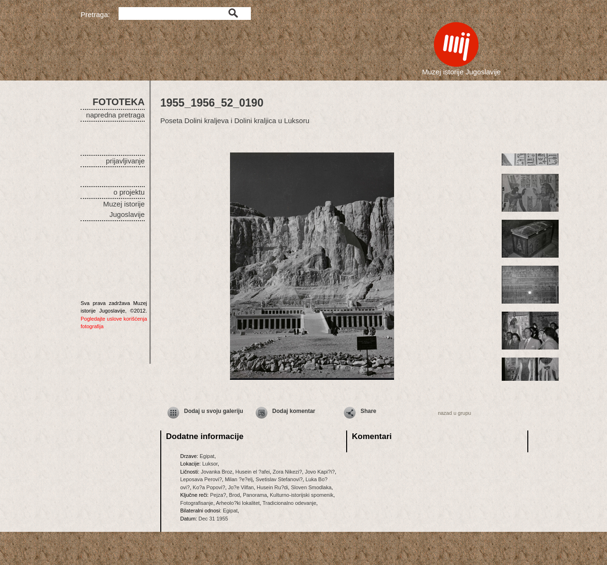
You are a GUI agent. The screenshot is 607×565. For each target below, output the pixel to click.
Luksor (209, 463)
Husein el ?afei (252, 472)
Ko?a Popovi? (209, 487)
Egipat (207, 456)
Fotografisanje (196, 503)
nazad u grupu (454, 413)
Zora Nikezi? (287, 472)
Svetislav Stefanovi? (279, 479)
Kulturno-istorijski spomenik (301, 495)
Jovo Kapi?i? (320, 472)
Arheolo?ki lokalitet (237, 503)
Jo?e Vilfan (241, 487)
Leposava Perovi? (201, 479)
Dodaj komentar (293, 411)
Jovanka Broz (216, 472)
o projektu (129, 192)
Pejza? (218, 495)
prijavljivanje (125, 161)
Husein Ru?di (272, 487)
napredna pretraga (115, 115)
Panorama (255, 495)
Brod (234, 495)
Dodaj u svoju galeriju (213, 411)
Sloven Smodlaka (311, 487)
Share (368, 411)
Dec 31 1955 (213, 518)
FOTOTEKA (118, 102)
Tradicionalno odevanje (289, 503)
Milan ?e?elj (239, 479)
